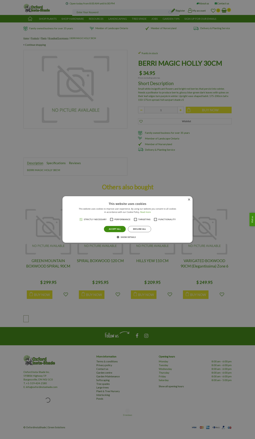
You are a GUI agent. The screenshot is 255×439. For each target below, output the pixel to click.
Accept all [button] (115, 229)
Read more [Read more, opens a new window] (145, 212)
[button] (127, 237)
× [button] (189, 200)
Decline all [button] (139, 229)
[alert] (127, 219)
